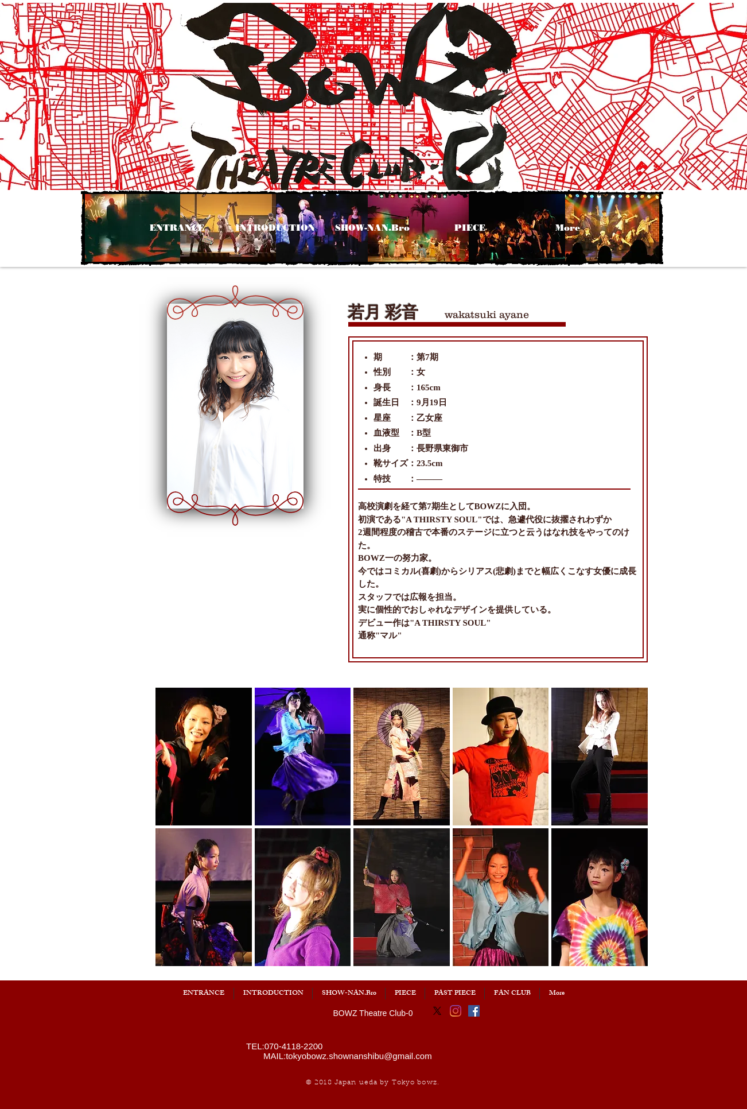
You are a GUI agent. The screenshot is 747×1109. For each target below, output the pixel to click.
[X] (437, 1011)
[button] (91, 365)
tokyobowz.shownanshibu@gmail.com (359, 1056)
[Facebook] (474, 1011)
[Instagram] (455, 1011)
